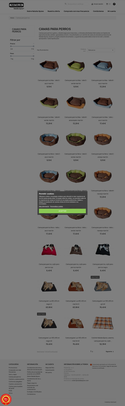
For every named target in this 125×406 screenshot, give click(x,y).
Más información (44, 206)
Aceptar (62, 211)
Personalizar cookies (56, 206)
